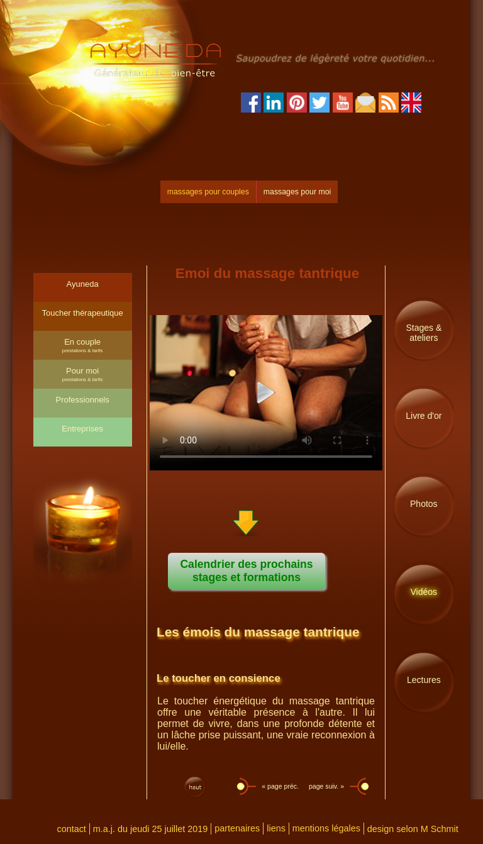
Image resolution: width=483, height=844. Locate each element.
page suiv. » (327, 786)
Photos (424, 504)
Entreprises (82, 428)
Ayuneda (83, 284)
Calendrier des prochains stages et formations (246, 571)
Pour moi (82, 374)
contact (71, 829)
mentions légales (326, 828)
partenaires (237, 828)
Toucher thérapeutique (82, 313)
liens (276, 828)
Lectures (424, 680)
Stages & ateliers (423, 333)
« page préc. (279, 786)
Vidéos (424, 592)
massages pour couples (208, 191)
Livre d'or (423, 416)
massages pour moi (297, 191)
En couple (82, 345)
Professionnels (82, 399)
